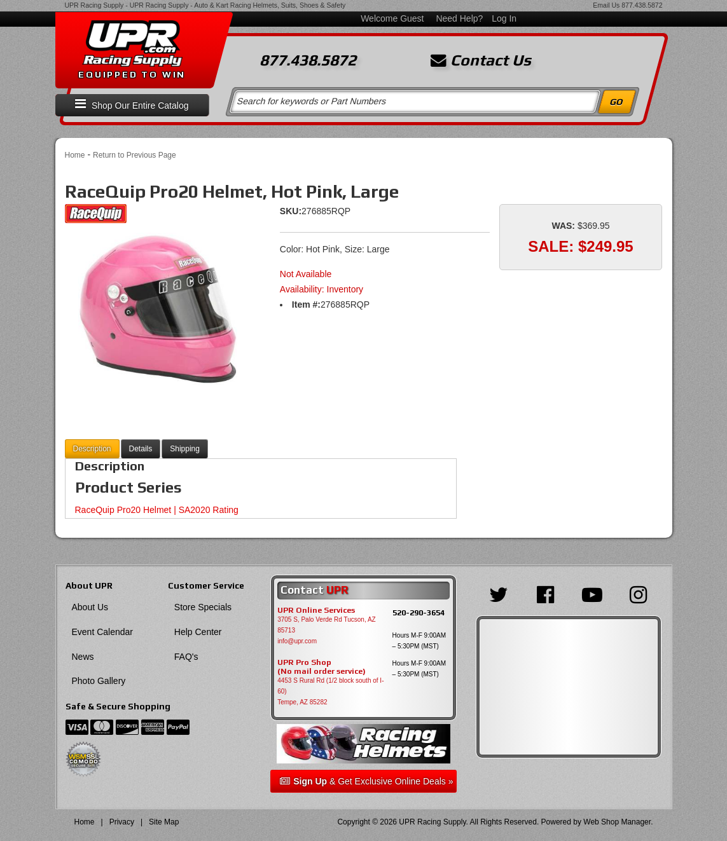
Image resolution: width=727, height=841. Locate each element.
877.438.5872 (641, 5)
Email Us (606, 5)
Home (75, 155)
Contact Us (481, 60)
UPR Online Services (316, 610)
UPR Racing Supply (94, 5)
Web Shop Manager (617, 821)
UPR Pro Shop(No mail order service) (321, 667)
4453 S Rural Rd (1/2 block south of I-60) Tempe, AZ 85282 (330, 691)
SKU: (290, 211)
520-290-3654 (418, 612)
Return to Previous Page (134, 155)
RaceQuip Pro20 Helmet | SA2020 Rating (157, 510)
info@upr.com (297, 641)
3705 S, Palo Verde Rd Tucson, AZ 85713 (326, 625)
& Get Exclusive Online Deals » (366, 781)
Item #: (306, 304)
